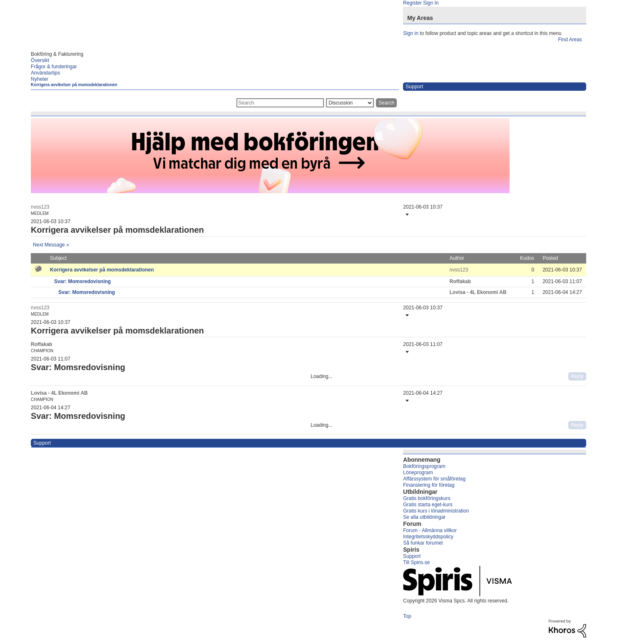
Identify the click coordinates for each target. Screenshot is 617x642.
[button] (406, 214)
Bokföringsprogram (424, 466)
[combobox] (280, 102)
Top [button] (407, 616)
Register (412, 3)
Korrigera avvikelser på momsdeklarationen (74, 84)
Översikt (40, 60)
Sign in (410, 33)
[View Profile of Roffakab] (460, 281)
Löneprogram (418, 472)
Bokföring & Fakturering (57, 54)
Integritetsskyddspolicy (428, 537)
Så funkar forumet (423, 543)
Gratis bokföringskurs (426, 498)
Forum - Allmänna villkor (430, 530)
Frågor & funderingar (54, 67)
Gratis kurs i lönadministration (436, 511)
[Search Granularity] (350, 102)
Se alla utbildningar (424, 517)
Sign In (430, 3)
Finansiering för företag (428, 485)
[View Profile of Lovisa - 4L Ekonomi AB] (478, 292)
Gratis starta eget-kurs (428, 505)
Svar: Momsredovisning (82, 281)
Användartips (45, 73)
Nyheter (39, 79)
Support (411, 556)
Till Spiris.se (416, 562)
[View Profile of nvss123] (40, 207)
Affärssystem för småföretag (434, 479)
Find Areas (570, 39)
